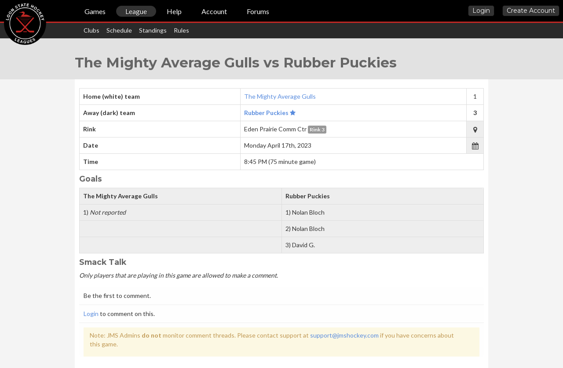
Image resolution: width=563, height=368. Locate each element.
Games (95, 11)
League (136, 11)
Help (174, 11)
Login (481, 11)
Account (214, 11)
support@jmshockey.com (344, 335)
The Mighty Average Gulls (280, 96)
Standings (153, 30)
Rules (181, 30)
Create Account (531, 11)
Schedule (119, 30)
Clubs (91, 30)
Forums (258, 11)
